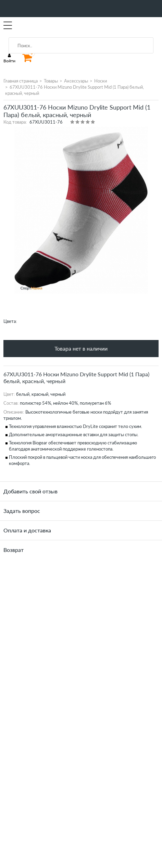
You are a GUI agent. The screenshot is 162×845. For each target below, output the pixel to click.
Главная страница (20, 81)
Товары (51, 81)
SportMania (35, 25)
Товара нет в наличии (81, 348)
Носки (100, 81)
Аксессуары (76, 81)
